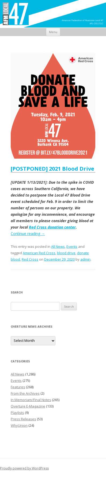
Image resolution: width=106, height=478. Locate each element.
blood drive (66, 252)
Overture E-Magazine (28, 406)
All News (58, 246)
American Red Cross (39, 252)
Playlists (17, 412)
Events (71, 246)
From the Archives (25, 393)
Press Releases (23, 419)
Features (18, 387)
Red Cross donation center (52, 227)
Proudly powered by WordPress (24, 468)
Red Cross (30, 259)
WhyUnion (19, 425)
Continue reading (28, 233)
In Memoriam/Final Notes (31, 399)
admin (85, 259)
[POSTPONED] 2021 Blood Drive (52, 168)
